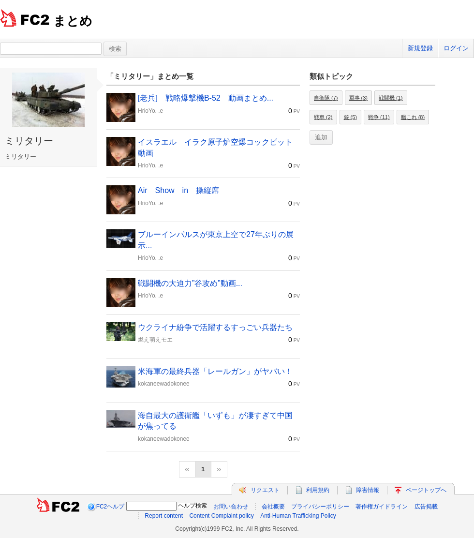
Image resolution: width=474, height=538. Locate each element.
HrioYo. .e (150, 110)
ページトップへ (426, 490)
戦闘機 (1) (391, 98)
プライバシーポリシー (320, 506)
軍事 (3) (358, 98)
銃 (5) (350, 117)
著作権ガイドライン (382, 506)
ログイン (456, 48)
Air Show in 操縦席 (178, 190)
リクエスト (265, 490)
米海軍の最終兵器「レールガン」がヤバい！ (215, 371)
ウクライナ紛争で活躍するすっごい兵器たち (215, 327)
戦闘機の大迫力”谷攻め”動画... (190, 283)
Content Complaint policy (221, 515)
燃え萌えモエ (155, 339)
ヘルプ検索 (192, 505)
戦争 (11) (379, 117)
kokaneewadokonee (164, 383)
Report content (164, 515)
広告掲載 (426, 506)
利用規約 (317, 490)
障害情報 (367, 490)
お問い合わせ (230, 506)
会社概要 (273, 506)
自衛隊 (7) (326, 98)
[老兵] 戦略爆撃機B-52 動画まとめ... (205, 98)
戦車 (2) (323, 117)
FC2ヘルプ (110, 506)
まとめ (72, 21)
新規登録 (420, 48)
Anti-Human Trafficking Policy (298, 515)
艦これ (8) (413, 117)
